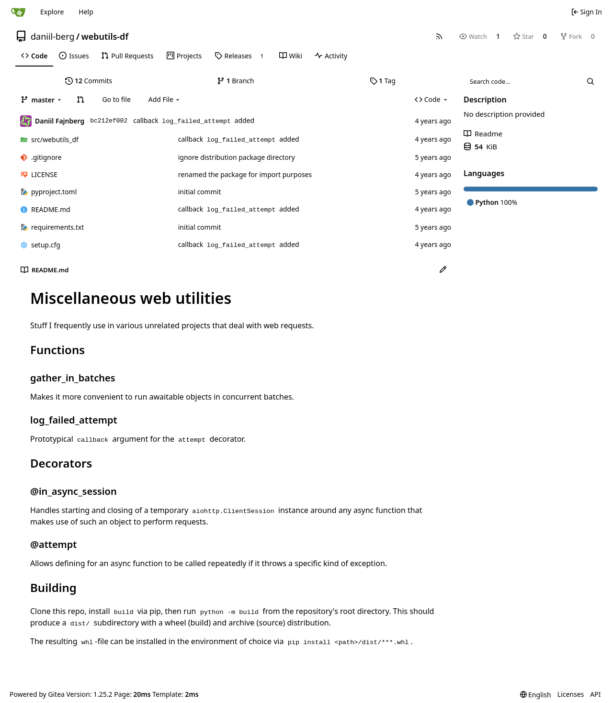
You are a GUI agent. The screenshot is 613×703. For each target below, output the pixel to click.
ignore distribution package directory (236, 157)
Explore (52, 11)
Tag (383, 80)
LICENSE (44, 174)
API (595, 694)
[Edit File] (443, 270)
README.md (50, 209)
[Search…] (590, 81)
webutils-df (104, 36)
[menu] (535, 694)
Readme (483, 133)
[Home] (18, 12)
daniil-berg (53, 36)
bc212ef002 (108, 120)
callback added (193, 120)
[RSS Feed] (439, 36)
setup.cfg (45, 244)
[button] (80, 99)
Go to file (116, 99)
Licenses (570, 694)
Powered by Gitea (37, 694)
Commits (88, 80)
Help (86, 11)
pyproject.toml (54, 191)
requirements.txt (57, 227)
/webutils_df (55, 139)
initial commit (199, 191)
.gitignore (46, 157)
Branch (235, 80)
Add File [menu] (164, 99)
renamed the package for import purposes (245, 174)
